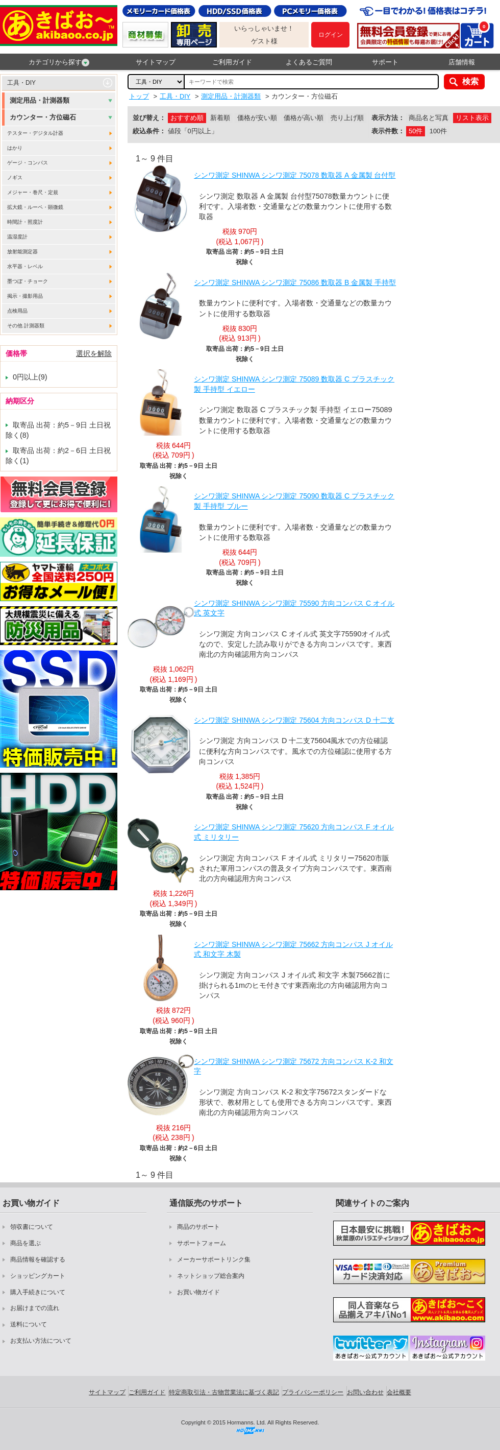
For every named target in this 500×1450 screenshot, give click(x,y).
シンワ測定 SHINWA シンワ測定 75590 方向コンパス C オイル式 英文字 (294, 608)
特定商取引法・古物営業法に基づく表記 (224, 1392)
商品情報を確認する (37, 1259)
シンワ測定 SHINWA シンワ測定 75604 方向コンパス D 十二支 (294, 720)
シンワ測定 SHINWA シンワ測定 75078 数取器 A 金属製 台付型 (294, 175)
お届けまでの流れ (34, 1308)
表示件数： (388, 131)
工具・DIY (21, 82)
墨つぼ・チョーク (27, 281)
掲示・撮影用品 (25, 296)
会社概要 (399, 1392)
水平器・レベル (25, 266)
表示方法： (388, 118)
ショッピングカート (37, 1275)
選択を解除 (94, 353)
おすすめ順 (187, 118)
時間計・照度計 (25, 222)
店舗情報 (461, 62)
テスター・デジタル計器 (35, 133)
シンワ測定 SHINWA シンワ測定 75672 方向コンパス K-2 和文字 (293, 1066)
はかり (14, 148)
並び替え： (149, 118)
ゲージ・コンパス (27, 162)
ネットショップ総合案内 (210, 1275)
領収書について (31, 1226)
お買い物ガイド (198, 1292)
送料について (28, 1324)
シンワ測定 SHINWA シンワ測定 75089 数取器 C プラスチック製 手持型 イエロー (294, 384)
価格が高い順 (303, 118)
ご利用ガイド (232, 62)
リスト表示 (472, 118)
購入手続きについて (37, 1292)
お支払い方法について (40, 1340)
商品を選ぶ (25, 1243)
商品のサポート (198, 1226)
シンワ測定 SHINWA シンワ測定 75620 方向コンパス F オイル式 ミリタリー (294, 832)
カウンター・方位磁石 (43, 117)
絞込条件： (149, 131)
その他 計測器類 (25, 325)
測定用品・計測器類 (39, 100)
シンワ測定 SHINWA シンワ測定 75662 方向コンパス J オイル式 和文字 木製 (293, 949)
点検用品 (17, 311)
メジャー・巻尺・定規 (32, 192)
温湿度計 (17, 237)
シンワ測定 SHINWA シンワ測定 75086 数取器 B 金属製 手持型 (295, 282)
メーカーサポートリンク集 (214, 1259)
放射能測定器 (22, 251)
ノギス (14, 177)
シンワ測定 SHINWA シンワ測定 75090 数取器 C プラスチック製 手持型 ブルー (294, 501)
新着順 (220, 118)
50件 (415, 131)
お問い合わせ (365, 1392)
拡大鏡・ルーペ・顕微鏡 (35, 207)
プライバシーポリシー (312, 1392)
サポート (385, 62)
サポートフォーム (201, 1243)
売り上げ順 (347, 118)
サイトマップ (156, 62)
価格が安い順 (257, 118)
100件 (438, 131)
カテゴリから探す (59, 62)
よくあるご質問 (309, 62)
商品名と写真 (428, 118)
